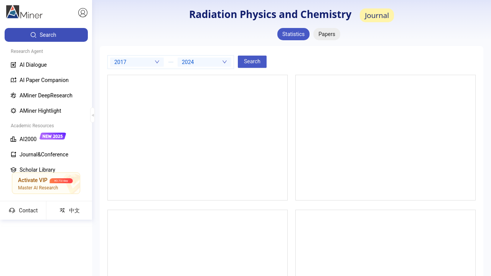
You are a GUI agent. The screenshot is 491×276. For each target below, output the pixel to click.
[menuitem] (46, 35)
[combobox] (137, 62)
